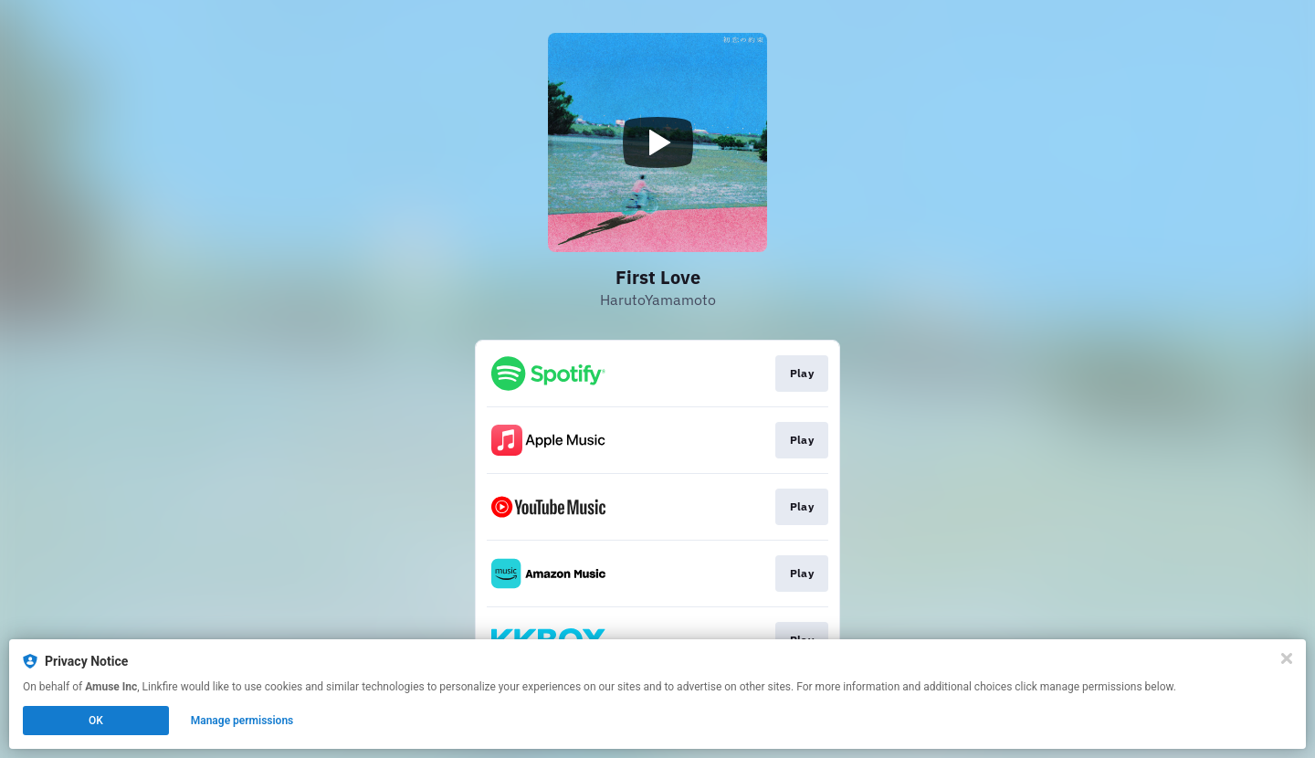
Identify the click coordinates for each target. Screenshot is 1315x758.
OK (96, 720)
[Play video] (657, 142)
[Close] (1286, 658)
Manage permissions (242, 720)
